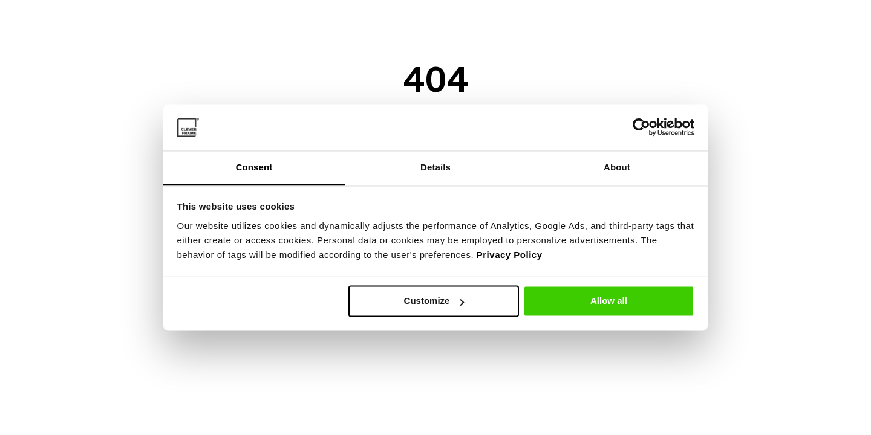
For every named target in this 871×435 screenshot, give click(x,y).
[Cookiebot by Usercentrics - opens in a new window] (641, 127)
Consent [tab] (254, 167)
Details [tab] (435, 167)
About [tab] (617, 167)
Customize (434, 301)
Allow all (608, 301)
